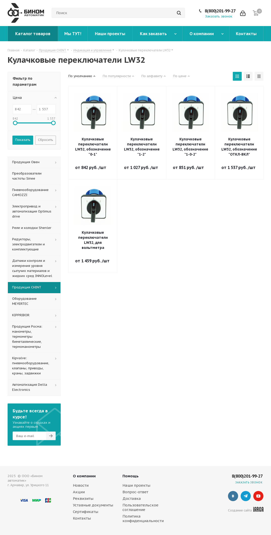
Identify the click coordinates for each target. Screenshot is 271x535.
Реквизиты (83, 498)
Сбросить (45, 140)
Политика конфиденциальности (143, 518)
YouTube (258, 496)
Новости (81, 485)
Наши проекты (136, 485)
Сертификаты (85, 511)
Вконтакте (233, 496)
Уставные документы (93, 505)
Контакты (82, 518)
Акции (79, 491)
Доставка (131, 498)
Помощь (130, 476)
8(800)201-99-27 (220, 10)
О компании (84, 476)
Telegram (246, 496)
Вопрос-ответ (135, 491)
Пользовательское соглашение (140, 507)
